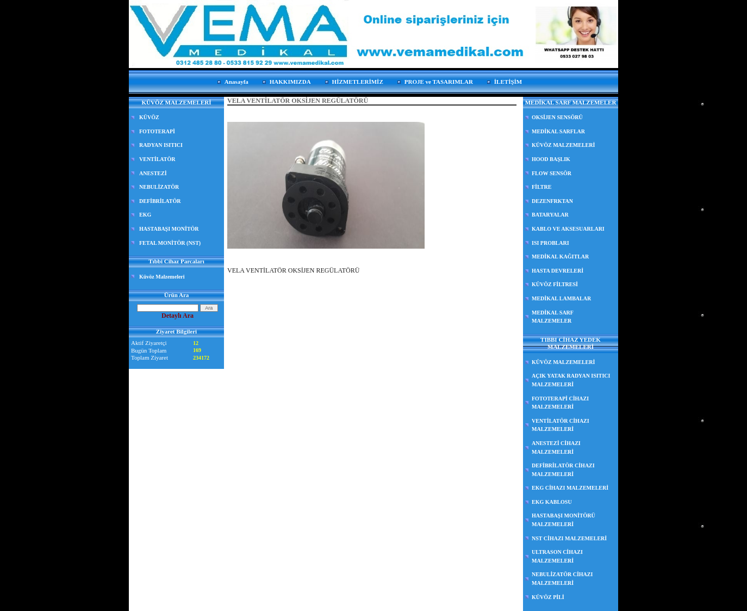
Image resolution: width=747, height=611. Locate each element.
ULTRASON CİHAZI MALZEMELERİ (557, 556)
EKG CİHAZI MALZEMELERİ (570, 488)
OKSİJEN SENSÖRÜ (557, 117)
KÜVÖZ (149, 117)
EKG (145, 215)
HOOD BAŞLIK (551, 159)
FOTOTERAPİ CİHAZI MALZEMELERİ (560, 403)
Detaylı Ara (177, 315)
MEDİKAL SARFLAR (558, 131)
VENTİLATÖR (157, 159)
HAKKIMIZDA (290, 81)
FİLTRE (541, 187)
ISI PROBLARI (550, 243)
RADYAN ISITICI (161, 145)
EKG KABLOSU (552, 502)
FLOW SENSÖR (551, 173)
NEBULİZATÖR (159, 187)
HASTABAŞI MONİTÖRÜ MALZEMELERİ (563, 520)
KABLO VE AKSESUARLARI (568, 229)
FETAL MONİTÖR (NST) (170, 243)
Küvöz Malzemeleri (162, 277)
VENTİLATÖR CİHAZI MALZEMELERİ (560, 425)
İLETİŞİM (508, 81)
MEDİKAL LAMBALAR (561, 298)
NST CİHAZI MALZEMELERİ (569, 538)
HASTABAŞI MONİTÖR (169, 229)
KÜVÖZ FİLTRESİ (555, 284)
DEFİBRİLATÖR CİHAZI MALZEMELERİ (563, 469)
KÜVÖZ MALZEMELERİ (563, 145)
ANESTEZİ (153, 173)
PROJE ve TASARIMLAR (438, 81)
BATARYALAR (550, 215)
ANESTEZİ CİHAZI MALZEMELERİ (556, 447)
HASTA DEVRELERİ (557, 271)
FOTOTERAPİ (157, 131)
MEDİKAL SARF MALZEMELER (553, 317)
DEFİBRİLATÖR (160, 201)
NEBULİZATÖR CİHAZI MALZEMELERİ (562, 578)
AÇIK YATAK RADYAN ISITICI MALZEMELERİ (571, 380)
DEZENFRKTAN (552, 201)
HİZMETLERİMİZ (357, 81)
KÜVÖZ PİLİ (548, 597)
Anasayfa (236, 81)
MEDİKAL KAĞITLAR (560, 257)
